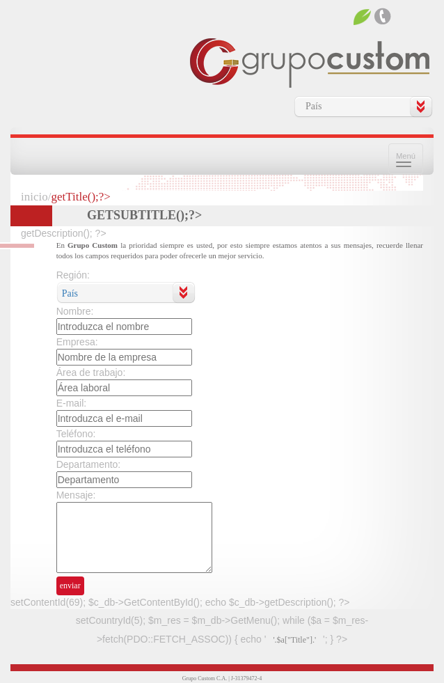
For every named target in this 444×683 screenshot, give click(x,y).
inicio (34, 196)
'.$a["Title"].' (294, 640)
